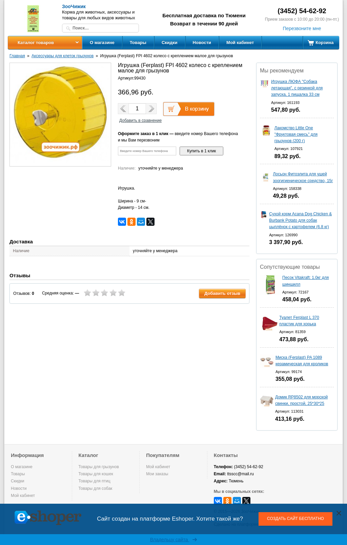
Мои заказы (157, 474)
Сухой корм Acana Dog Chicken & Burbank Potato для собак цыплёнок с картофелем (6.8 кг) (300, 220)
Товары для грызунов (99, 466)
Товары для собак (96, 488)
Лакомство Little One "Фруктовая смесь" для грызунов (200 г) (296, 134)
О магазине (102, 42)
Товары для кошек (96, 474)
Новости (202, 42)
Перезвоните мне (302, 28)
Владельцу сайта (173, 539)
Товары (138, 42)
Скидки (170, 42)
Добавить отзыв (222, 293)
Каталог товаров (36, 42)
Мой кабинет (240, 42)
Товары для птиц (94, 481)
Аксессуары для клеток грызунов (63, 55)
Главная (17, 55)
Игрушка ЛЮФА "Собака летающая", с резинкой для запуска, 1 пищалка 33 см (297, 88)
